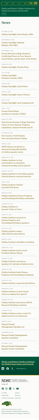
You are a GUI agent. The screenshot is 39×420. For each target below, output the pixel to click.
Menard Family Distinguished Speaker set (13, 326)
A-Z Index (4, 393)
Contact (17, 393)
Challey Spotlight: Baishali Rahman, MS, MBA (13, 43)
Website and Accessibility (19, 414)
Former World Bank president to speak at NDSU (14, 112)
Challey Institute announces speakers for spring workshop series (17, 263)
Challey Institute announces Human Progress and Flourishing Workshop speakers (15, 220)
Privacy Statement (7, 412)
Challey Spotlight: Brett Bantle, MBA (17, 34)
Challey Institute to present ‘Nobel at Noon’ (12, 208)
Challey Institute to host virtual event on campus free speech (15, 293)
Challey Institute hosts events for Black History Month (14, 252)
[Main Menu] (35, 3)
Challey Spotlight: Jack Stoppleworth (18, 103)
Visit (19, 3)
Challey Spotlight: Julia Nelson (15, 86)
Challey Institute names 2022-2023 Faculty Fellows (13, 232)
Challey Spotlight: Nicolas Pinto (15, 67)
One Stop (17, 396)
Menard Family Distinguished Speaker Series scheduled (14, 348)
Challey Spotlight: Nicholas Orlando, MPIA (12, 76)
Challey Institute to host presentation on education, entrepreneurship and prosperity (16, 163)
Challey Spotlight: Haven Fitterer (16, 95)
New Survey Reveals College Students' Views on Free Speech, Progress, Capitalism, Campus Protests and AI (18, 125)
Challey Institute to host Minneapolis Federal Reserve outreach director (18, 175)
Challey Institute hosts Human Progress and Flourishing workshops (18, 274)
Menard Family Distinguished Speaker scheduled (14, 337)
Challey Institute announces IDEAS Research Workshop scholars (17, 304)
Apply (6, 3)
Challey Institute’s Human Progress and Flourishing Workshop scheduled (18, 197)
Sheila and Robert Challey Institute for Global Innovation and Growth (18, 363)
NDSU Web (5, 414)
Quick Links (18, 398)
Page (21, 369)
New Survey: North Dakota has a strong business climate (14, 137)
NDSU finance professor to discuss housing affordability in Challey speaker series (14, 149)
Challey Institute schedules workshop (18, 242)
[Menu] (19, 14)
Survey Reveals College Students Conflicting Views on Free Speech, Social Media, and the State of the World (19, 56)
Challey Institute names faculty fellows (18, 284)
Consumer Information (8, 398)
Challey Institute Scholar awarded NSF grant (12, 186)
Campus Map (5, 396)
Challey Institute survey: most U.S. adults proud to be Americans (16, 315)
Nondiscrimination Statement (20, 412)
